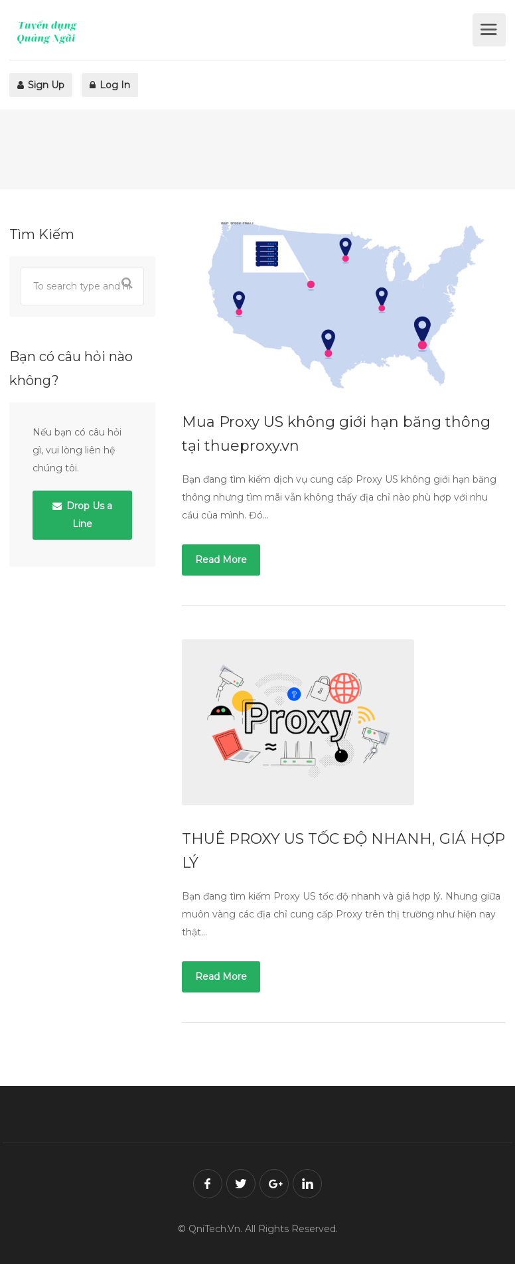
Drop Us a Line (82, 515)
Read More (221, 560)
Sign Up (40, 85)
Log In (110, 85)
